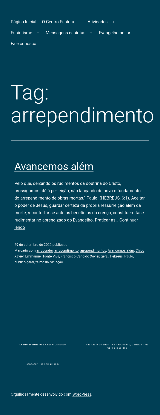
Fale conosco (23, 43)
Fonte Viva (51, 256)
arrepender (45, 250)
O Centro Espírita (58, 21)
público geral (24, 262)
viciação (56, 262)
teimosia (42, 262)
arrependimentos (93, 250)
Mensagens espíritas (65, 32)
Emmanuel (33, 256)
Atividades (98, 21)
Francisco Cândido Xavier (80, 256)
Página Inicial (23, 21)
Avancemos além (54, 166)
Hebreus (116, 256)
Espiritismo (21, 32)
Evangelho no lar (114, 32)
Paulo (128, 256)
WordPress (81, 394)
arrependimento (66, 250)
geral (104, 256)
